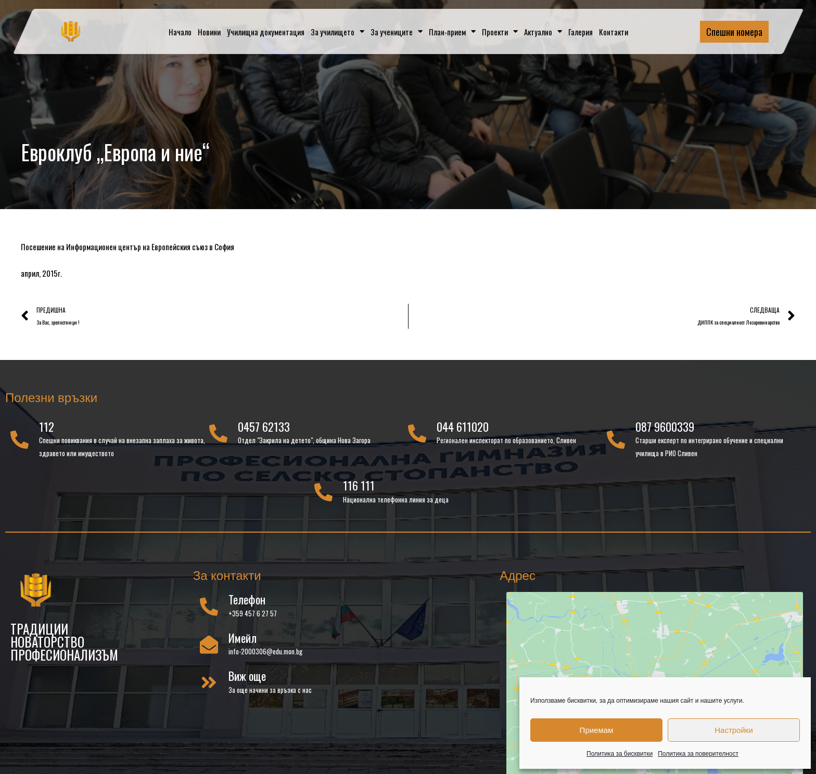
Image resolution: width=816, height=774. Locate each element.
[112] (19, 440)
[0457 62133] (218, 434)
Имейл (242, 638)
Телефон (246, 600)
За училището (337, 31)
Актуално (543, 31)
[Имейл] (209, 645)
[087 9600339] (616, 440)
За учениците (397, 31)
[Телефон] (209, 607)
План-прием (452, 31)
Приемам (597, 730)
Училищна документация (265, 31)
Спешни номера (734, 31)
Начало (180, 31)
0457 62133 (264, 427)
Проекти (500, 31)
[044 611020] (417, 434)
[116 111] (323, 493)
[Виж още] (209, 683)
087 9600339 (664, 427)
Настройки (734, 730)
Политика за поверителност (698, 753)
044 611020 (463, 427)
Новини (209, 31)
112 (46, 427)
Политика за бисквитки (619, 753)
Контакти (613, 31)
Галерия (580, 31)
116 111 (359, 486)
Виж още (247, 676)
